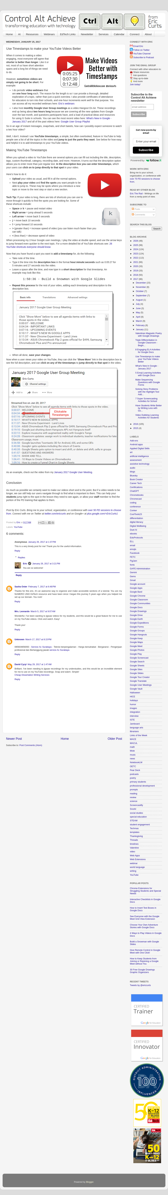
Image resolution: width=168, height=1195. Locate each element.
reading (133, 793)
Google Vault (136, 689)
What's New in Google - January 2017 (146, 367)
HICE (132, 696)
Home (9, 34)
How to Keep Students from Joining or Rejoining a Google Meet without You (144, 961)
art (131, 452)
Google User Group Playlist (75, 121)
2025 (136, 245)
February (140, 325)
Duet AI (133, 530)
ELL (132, 541)
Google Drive (136, 615)
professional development (142, 786)
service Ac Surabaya (59, 650)
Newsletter (87, 34)
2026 (136, 241)
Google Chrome (137, 596)
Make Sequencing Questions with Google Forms (147, 382)
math (132, 747)
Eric (25, 563)
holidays (134, 700)
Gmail (133, 580)
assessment (136, 460)
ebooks (133, 533)
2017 (136, 279)
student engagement (140, 824)
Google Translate (138, 681)
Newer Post (14, 738)
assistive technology (139, 464)
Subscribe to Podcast (143, 57)
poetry (133, 778)
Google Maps (136, 642)
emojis (133, 549)
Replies (21, 557)
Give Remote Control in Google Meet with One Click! (145, 951)
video (132, 851)
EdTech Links (68, 34)
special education (138, 817)
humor (133, 704)
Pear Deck (135, 770)
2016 (136, 424)
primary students (138, 782)
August (139, 300)
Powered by (146, 160)
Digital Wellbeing (138, 526)
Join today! (135, 84)
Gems (133, 576)
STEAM (133, 820)
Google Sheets (137, 665)
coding (133, 502)
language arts (136, 727)
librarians (134, 731)
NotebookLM (136, 762)
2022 (136, 258)
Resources (32, 34)
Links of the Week (138, 735)
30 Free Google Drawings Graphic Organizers (142, 971)
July (138, 304)
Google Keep (136, 638)
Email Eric (138, 46)
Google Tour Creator (140, 677)
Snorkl (133, 809)
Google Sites (136, 669)
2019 (136, 270)
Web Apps (135, 855)
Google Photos (137, 650)
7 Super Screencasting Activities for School (146, 399)
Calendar (119, 34)
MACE (133, 739)
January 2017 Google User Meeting (73, 472)
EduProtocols (136, 537)
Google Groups (137, 630)
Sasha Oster (21, 586)
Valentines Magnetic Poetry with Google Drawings (148, 334)
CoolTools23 (136, 514)
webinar (134, 863)
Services (104, 34)
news (132, 758)
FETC (133, 557)
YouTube (18, 527)
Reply (17, 551)
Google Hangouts (138, 634)
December (141, 283)
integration (135, 712)
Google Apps (136, 588)
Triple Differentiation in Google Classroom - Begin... (146, 342)
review (133, 797)
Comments (138, 215)
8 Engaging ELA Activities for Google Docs (147, 350)
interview (134, 716)
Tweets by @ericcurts (140, 985)
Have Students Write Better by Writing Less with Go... (148, 408)
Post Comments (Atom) (30, 745)
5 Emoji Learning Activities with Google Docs (148, 374)
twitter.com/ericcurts (55, 513)
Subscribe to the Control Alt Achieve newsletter (143, 97)
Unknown (19, 639)
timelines (134, 844)
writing (133, 871)
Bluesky (134, 475)
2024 (136, 249)
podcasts (134, 774)
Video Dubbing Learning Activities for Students (147, 416)
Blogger (90, 1182)
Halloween (135, 692)
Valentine (134, 848)
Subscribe (146, 150)
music (133, 755)
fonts (132, 565)
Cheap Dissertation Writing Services (32, 675)
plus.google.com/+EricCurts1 (102, 513)
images (133, 708)
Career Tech (136, 483)
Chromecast (136, 499)
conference (135, 506)
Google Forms (137, 627)
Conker (133, 510)
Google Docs (136, 607)
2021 (136, 262)
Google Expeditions (139, 623)
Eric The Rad (136, 193)
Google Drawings (138, 611)
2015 (136, 428)
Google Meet (136, 646)
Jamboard (135, 724)
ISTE (132, 720)
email (132, 545)
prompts (134, 789)
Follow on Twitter (141, 50)
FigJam (133, 561)
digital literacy (136, 522)
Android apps (136, 444)
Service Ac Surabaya (41, 647)
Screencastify (136, 805)
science (133, 801)
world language (137, 867)
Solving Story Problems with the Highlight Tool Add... (147, 392)
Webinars (49, 34)
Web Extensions (138, 859)
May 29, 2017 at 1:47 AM (39, 664)
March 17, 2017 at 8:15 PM (38, 639)
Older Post (115, 738)
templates (134, 832)
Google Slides (136, 673)
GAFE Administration (140, 568)
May (138, 312)
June (138, 308)
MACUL (134, 743)
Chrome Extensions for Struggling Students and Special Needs (145, 891)
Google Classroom (139, 599)
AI (19, 34)
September (141, 295)
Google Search (137, 661)
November (141, 287)
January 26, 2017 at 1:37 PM (42, 542)
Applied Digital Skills (139, 448)
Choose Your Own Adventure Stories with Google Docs (144, 926)
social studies (136, 813)
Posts (136, 209)
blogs (132, 471)
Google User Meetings (141, 685)
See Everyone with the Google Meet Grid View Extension (144, 917)
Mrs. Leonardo (22, 611)
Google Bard (136, 592)
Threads (134, 840)
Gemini (133, 572)
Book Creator (136, 479)
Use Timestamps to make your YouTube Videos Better (147, 359)
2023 (136, 253)
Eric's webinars (66, 103)
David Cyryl (20, 664)
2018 (136, 275)
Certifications (136, 487)
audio (132, 468)
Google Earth (136, 619)
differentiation (136, 518)
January (140, 329)
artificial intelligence (139, 456)
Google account (137, 584)
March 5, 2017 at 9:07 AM (43, 611)
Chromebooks (136, 495)
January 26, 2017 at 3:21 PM (46, 563)
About (148, 34)
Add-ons (134, 440)
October (140, 291)
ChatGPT (134, 491)
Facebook (134, 553)
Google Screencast (139, 658)
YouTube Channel (142, 53)
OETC (133, 766)
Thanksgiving (136, 836)
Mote (132, 751)
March (139, 321)
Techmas (134, 828)
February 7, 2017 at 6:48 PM (42, 586)
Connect (134, 34)
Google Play (136, 654)
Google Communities (140, 603)
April (138, 317)
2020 (136, 266)
